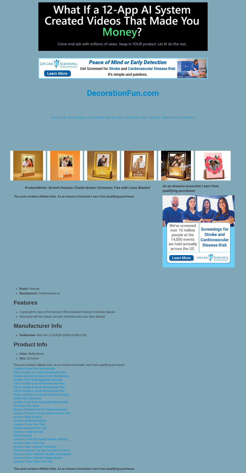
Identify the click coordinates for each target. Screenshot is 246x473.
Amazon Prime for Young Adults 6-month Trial (42, 413)
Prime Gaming (23, 435)
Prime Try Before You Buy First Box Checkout (42, 450)
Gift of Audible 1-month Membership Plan (39, 391)
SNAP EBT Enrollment (28, 398)
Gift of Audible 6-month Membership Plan (39, 387)
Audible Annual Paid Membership (34, 368)
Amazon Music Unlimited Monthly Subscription (42, 454)
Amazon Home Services (29, 432)
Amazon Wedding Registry (30, 420)
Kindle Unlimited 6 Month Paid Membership (40, 409)
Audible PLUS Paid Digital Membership (38, 379)
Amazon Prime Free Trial (29, 424)
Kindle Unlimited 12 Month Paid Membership (41, 394)
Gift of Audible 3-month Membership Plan (39, 383)
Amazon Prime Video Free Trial (33, 461)
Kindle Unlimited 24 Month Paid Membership (41, 376)
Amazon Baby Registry (28, 417)
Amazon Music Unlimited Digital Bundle (38, 458)
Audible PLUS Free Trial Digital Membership (41, 402)
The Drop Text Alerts (26, 405)
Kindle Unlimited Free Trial (30, 428)
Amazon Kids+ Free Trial (29, 443)
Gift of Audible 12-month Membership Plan (40, 372)
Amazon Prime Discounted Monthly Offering (41, 439)
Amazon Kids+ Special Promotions (35, 446)
